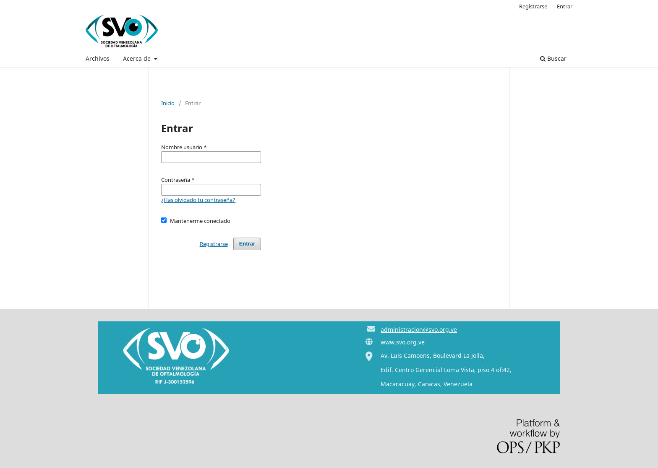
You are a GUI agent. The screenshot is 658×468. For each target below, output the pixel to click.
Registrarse (533, 6)
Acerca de (137, 58)
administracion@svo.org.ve (419, 330)
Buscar (553, 58)
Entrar (564, 6)
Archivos (98, 58)
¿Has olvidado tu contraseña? (198, 200)
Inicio (168, 103)
